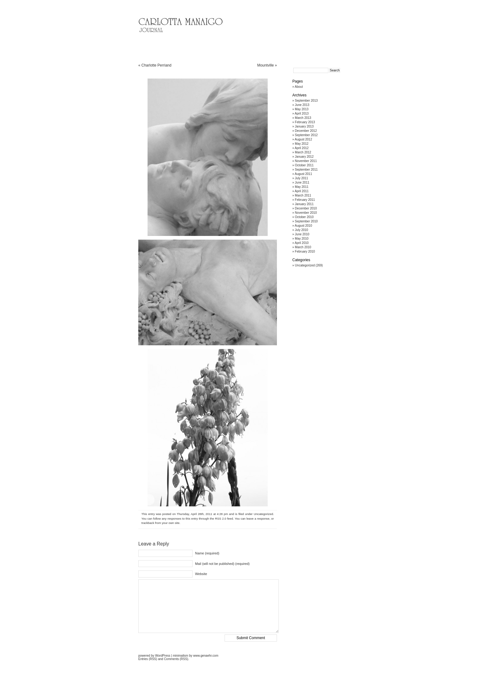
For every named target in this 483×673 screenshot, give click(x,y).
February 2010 (305, 251)
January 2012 (304, 156)
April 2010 (302, 243)
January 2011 (304, 204)
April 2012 (302, 148)
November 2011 (306, 161)
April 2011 (302, 191)
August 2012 (303, 139)
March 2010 (303, 247)
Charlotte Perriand (156, 65)
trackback (147, 523)
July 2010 (301, 230)
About (299, 86)
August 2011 (303, 174)
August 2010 (303, 225)
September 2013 (306, 100)
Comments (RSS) (176, 659)
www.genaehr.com (205, 655)
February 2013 (305, 122)
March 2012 (303, 152)
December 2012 (306, 130)
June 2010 (302, 234)
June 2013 (302, 105)
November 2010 (306, 212)
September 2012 (306, 135)
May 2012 (301, 143)
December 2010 (306, 208)
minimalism (180, 655)
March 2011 (303, 195)
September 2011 (306, 169)
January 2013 (304, 126)
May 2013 (301, 109)
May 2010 (301, 238)
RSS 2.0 (220, 518)
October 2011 (304, 165)
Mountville (265, 65)
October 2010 (304, 217)
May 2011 (301, 187)
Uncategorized (263, 514)
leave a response (258, 518)
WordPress (162, 655)
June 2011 (302, 182)
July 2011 (301, 178)
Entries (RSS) (147, 659)
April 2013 (302, 113)
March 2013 (303, 118)
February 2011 (305, 199)
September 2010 (306, 221)
